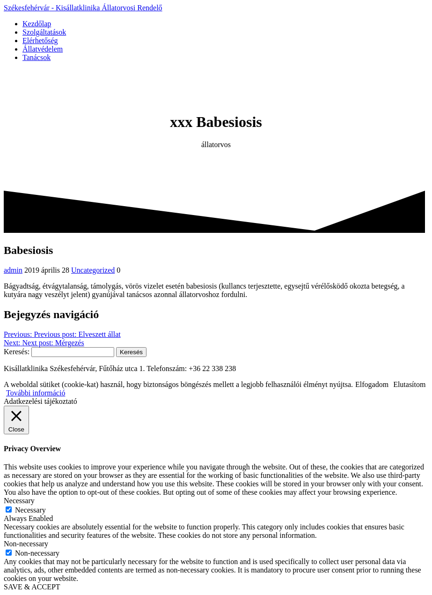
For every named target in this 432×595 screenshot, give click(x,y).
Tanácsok (36, 57)
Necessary (30, 510)
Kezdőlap (36, 24)
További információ (35, 393)
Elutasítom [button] (409, 384)
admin (13, 270)
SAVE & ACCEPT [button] (32, 587)
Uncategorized (93, 270)
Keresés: (16, 352)
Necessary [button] (19, 501)
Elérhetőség (40, 41)
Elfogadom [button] (371, 384)
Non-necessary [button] (26, 544)
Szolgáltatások (44, 32)
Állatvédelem (42, 49)
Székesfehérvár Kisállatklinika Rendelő (83, 8)
